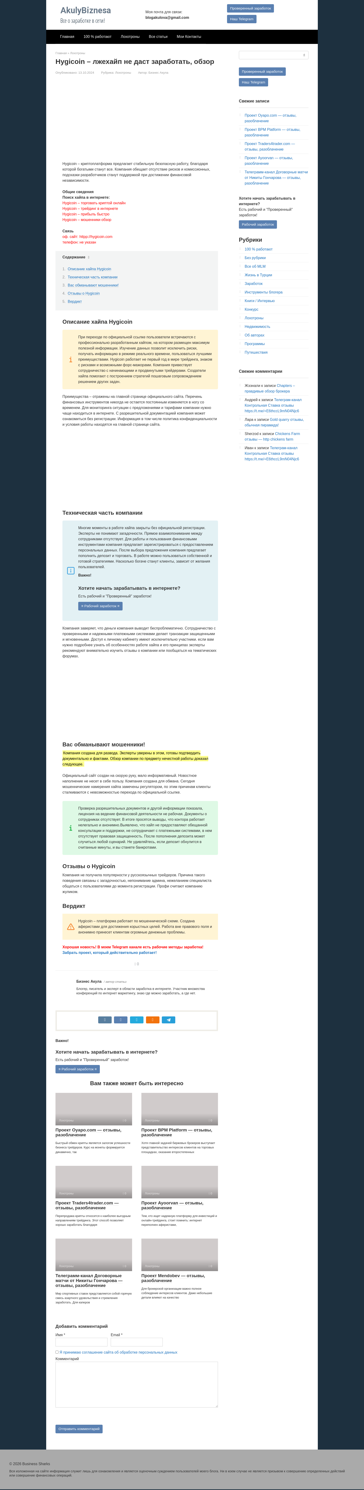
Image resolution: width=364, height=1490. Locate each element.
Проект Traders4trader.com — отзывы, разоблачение (87, 1205)
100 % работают (97, 37)
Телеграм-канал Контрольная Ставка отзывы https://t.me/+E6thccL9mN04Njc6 (273, 405)
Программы (255, 344)
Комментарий (67, 1359)
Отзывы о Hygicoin (84, 293)
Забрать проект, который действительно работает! (109, 953)
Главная (67, 37)
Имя (60, 1335)
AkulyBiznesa (85, 10)
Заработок (254, 284)
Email (117, 1335)
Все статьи (158, 37)
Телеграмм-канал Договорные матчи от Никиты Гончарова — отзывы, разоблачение (89, 1280)
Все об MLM (255, 267)
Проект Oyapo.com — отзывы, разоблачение (88, 1133)
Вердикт (75, 301)
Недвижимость (257, 327)
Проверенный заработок (250, 8)
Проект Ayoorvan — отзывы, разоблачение (172, 1205)
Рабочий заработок (258, 225)
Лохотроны (130, 37)
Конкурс (251, 310)
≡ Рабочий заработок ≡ (101, 606)
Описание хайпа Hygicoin (89, 269)
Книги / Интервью (260, 301)
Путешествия (256, 353)
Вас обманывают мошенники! (93, 285)
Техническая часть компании (92, 277)
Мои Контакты (189, 37)
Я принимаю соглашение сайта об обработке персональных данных (118, 1353)
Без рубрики (255, 258)
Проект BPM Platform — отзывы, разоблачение (176, 1133)
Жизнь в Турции (258, 275)
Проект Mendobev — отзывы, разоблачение (173, 1278)
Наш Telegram (241, 19)
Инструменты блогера (264, 293)
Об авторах (254, 336)
